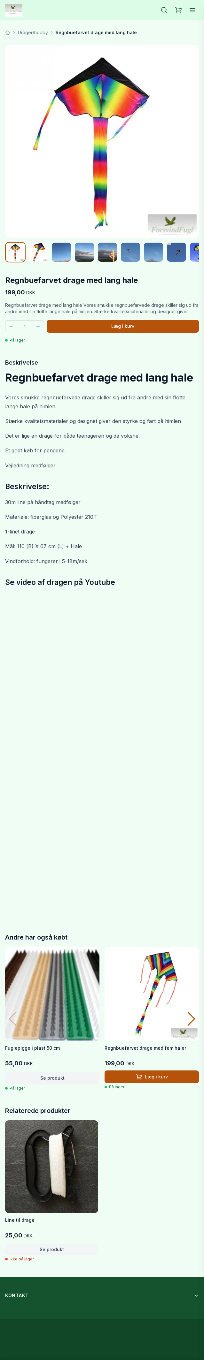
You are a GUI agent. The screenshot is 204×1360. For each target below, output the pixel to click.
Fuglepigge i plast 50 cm (32, 1048)
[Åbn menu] (192, 10)
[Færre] (11, 326)
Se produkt (52, 1078)
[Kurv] (178, 10)
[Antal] (24, 326)
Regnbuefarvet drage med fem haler (145, 1048)
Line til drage (20, 1220)
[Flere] (38, 326)
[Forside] (7, 32)
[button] (191, 1019)
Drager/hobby (33, 32)
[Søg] (164, 10)
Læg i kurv (122, 326)
